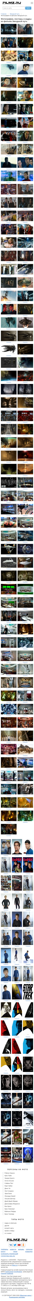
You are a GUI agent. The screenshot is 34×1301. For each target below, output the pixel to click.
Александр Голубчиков (13, 1272)
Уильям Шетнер (10, 1198)
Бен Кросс (8, 1206)
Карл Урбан (8, 1186)
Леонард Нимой (10, 1196)
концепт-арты (9, 1228)
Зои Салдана (9, 1191)
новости (13, 1249)
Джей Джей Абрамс (11, 1201)
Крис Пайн (8, 1175)
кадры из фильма (11, 1223)
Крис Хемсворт (10, 1209)
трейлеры (4, 1249)
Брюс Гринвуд (9, 1214)
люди (15, 1251)
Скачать (8, 35)
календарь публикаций (9, 1254)
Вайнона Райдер (10, 1211)
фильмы (21, 1249)
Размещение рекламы (17, 1297)
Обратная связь (25, 1295)
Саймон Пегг (9, 1183)
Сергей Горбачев (7, 1273)
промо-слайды (9, 1230)
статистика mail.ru (8, 1256)
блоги (3, 1251)
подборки (28, 1251)
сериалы (29, 1249)
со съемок (8, 1233)
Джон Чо (7, 1188)
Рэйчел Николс (10, 1173)
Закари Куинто (9, 1178)
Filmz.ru (14, 1265)
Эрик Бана (8, 1193)
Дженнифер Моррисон (12, 1204)
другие (7, 1225)
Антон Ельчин (9, 1181)
